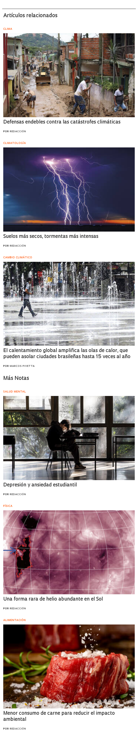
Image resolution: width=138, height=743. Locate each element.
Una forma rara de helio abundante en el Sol (53, 599)
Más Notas (16, 378)
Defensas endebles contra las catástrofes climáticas (61, 122)
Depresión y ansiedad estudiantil (40, 485)
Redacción (18, 131)
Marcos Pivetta (22, 366)
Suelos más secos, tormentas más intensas (50, 236)
